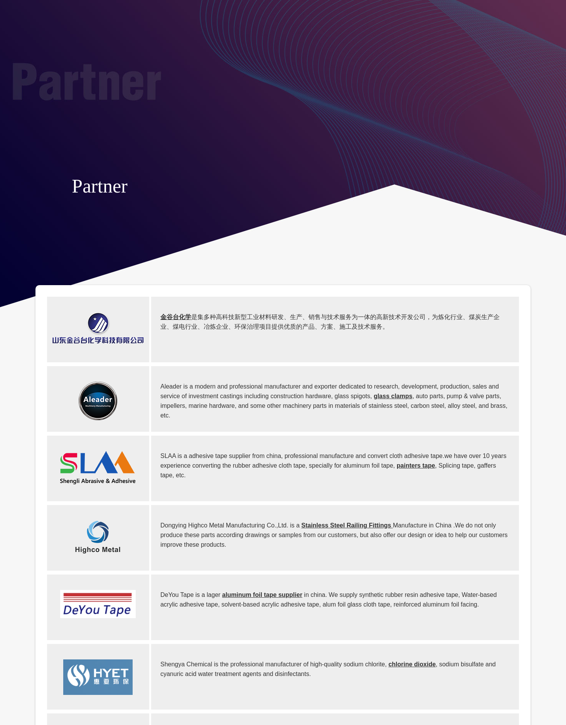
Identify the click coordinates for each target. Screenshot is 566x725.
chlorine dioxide (412, 664)
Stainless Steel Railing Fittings (347, 525)
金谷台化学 (175, 317)
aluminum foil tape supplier (262, 594)
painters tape (416, 465)
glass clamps (393, 396)
